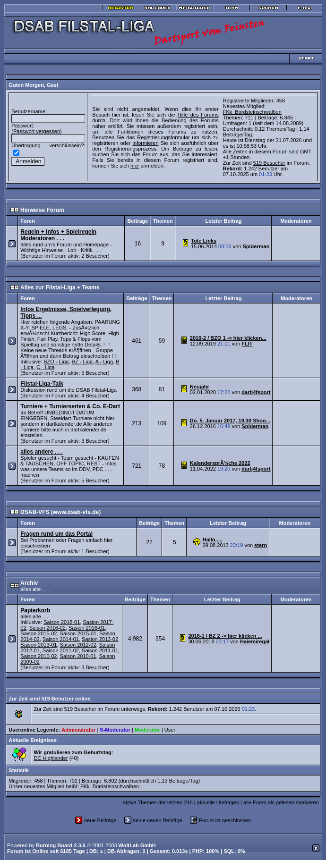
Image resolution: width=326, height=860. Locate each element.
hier (134, 163)
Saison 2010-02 (38, 650)
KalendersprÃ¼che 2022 (220, 457)
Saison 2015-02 (38, 628)
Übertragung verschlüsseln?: (48, 142)
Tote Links (203, 235)
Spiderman (256, 241)
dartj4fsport (255, 386)
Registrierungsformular (163, 134)
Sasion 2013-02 (100, 633)
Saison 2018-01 (61, 616)
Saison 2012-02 (78, 639)
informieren (146, 140)
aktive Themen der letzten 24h (158, 797)
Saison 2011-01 (100, 645)
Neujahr (199, 381)
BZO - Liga (56, 356)
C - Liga (45, 361)
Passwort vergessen (36, 128)
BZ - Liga (82, 356)
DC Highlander (51, 752)
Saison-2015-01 (78, 628)
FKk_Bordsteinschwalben (252, 112)
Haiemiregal (254, 636)
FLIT (246, 338)
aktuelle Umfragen (218, 797)
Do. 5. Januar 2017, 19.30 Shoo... (230, 415)
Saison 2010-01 (78, 650)
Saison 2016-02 (47, 622)
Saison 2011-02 (61, 645)
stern (260, 539)
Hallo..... (213, 534)
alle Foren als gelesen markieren (281, 797)
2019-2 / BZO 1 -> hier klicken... (228, 332)
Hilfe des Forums (198, 112)
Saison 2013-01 (38, 639)
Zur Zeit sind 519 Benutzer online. (50, 693)
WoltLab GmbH (137, 840)
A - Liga (104, 356)
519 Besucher (269, 157)
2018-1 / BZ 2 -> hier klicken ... (225, 630)
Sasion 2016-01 (87, 622)
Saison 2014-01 (61, 633)
